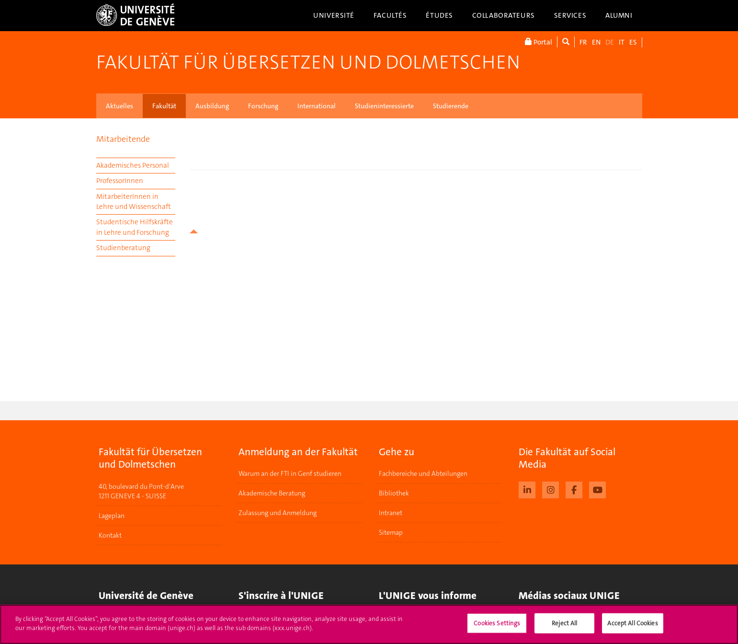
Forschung (263, 106)
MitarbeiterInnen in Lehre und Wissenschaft (133, 201)
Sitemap (391, 532)
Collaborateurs (503, 15)
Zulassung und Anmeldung (277, 512)
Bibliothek (394, 493)
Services (570, 15)
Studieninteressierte (384, 106)
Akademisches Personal (132, 165)
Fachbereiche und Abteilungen (423, 473)
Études (439, 15)
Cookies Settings (497, 623)
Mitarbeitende (123, 139)
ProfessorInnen (119, 180)
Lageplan (112, 515)
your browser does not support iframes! (416, 194)
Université (333, 15)
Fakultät (164, 106)
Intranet (390, 512)
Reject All (564, 623)
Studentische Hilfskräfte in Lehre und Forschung (134, 227)
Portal (538, 42)
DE (609, 42)
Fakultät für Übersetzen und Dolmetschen (308, 62)
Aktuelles (119, 106)
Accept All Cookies (632, 623)
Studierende (450, 106)
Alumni (618, 15)
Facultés (390, 15)
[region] (369, 624)
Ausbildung (212, 106)
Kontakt (110, 535)
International (316, 106)
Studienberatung (123, 248)
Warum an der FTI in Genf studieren (289, 473)
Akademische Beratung (271, 493)
